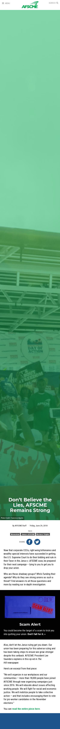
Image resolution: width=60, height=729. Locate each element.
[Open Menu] (6, 3)
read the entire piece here (26, 708)
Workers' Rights (42, 534)
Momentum (15, 534)
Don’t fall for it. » (37, 634)
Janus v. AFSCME (28, 534)
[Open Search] (53, 3)
